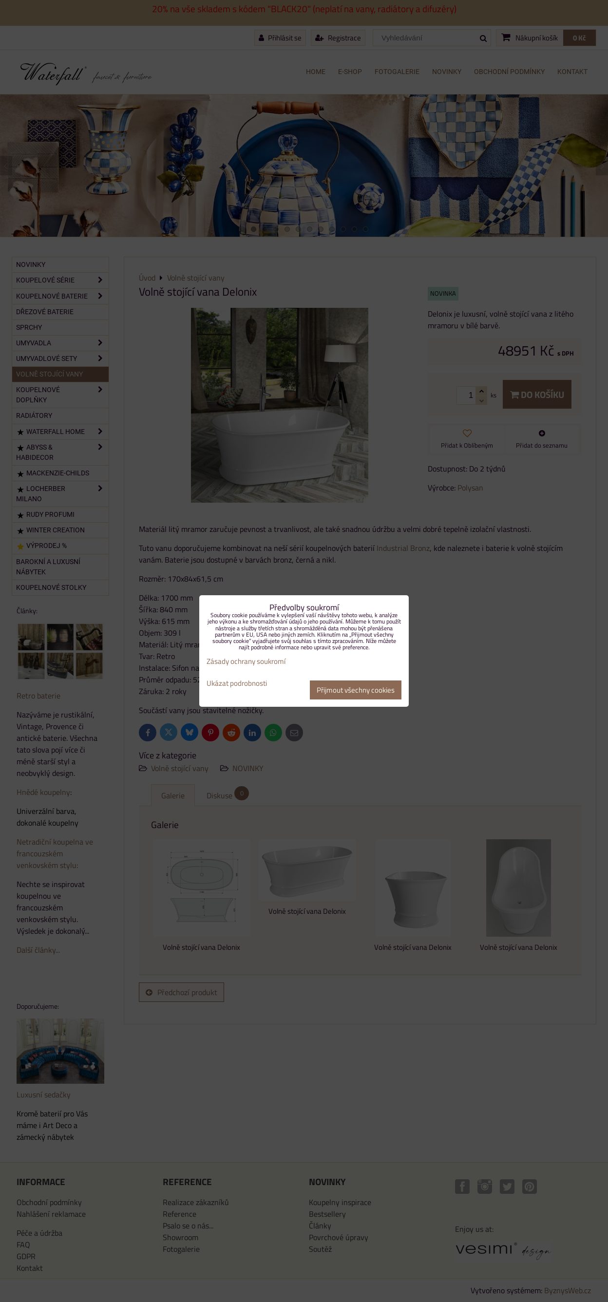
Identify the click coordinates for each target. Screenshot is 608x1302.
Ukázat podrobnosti (237, 683)
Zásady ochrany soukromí (246, 661)
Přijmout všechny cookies (356, 690)
